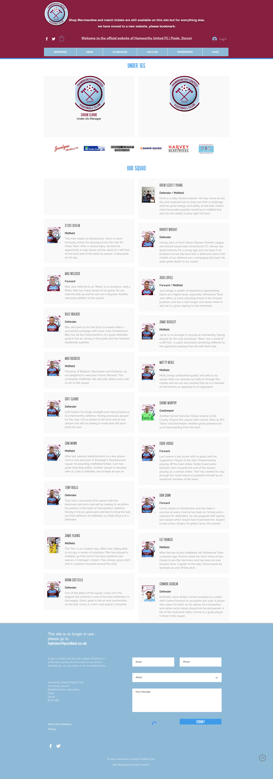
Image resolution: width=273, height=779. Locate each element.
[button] (61, 38)
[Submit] (200, 721)
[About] (177, 677)
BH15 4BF (53, 700)
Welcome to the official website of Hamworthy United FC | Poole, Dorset (137, 38)
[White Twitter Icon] (53, 39)
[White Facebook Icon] (46, 39)
